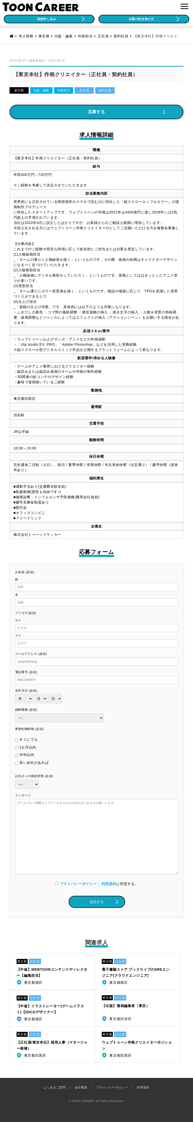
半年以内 (26, 755)
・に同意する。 (96, 884)
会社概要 (81, 1087)
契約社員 (105, 90)
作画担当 (63, 90)
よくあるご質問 (54, 1087)
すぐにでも (28, 739)
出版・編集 (41, 90)
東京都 (19, 90)
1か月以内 (27, 747)
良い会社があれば (34, 763)
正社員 (84, 90)
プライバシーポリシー (78, 884)
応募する (96, 112)
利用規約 (109, 884)
